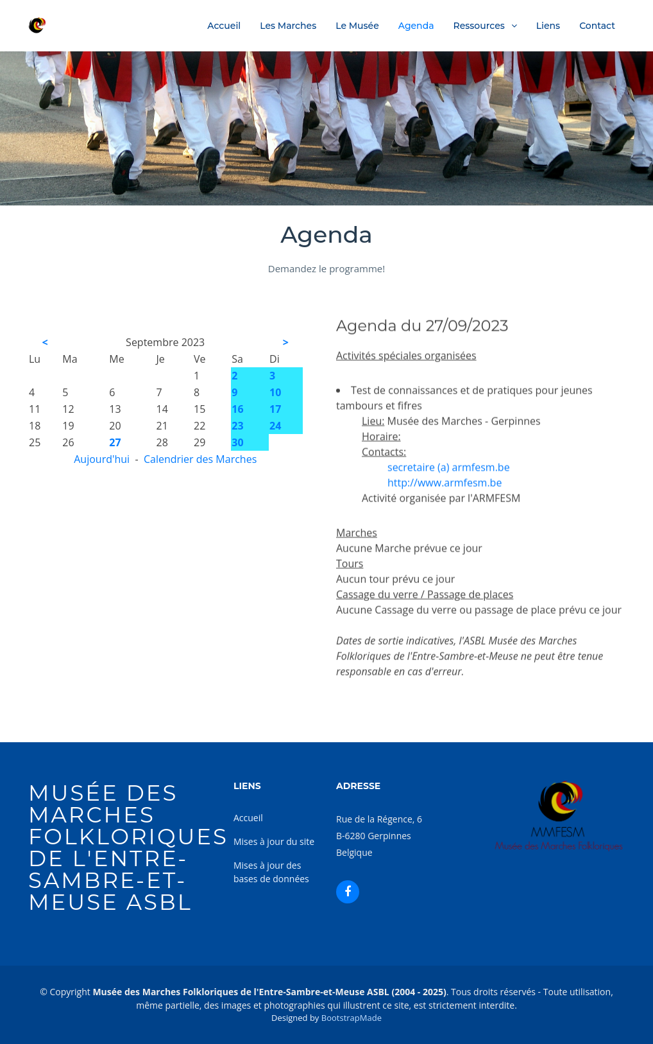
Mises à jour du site (273, 841)
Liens (548, 25)
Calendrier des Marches (200, 459)
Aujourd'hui (102, 459)
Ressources (479, 25)
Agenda (416, 25)
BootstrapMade (351, 1017)
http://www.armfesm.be (444, 498)
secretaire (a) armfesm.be (448, 483)
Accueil (224, 25)
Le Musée (357, 25)
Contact (597, 25)
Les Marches (288, 25)
